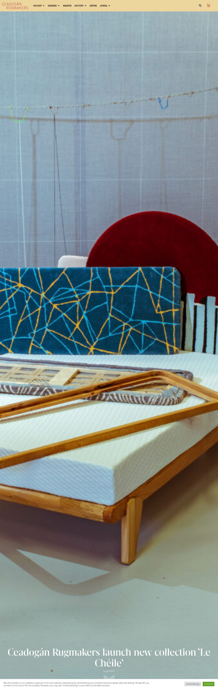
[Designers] (53, 5)
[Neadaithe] (67, 5)
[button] (200, 5)
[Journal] (105, 5)
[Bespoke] (93, 5)
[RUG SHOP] (39, 5)
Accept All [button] (208, 683)
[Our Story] (80, 5)
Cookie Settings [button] (192, 683)
